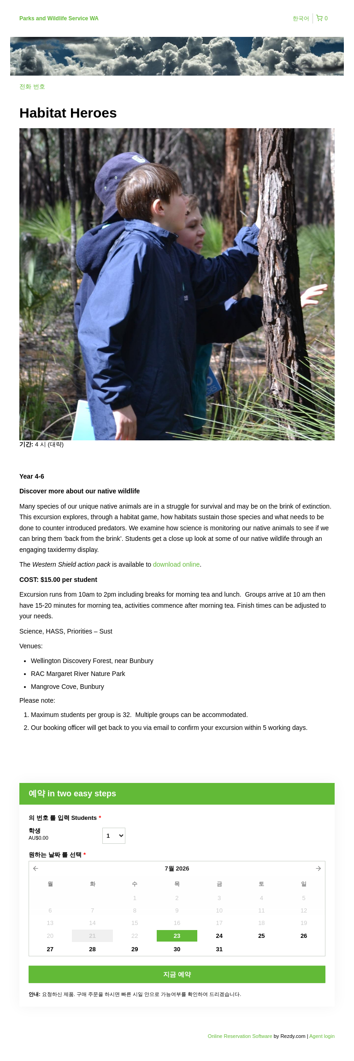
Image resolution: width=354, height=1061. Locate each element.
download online (176, 564)
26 (304, 935)
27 (50, 949)
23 (177, 935)
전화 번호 (32, 86)
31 (219, 949)
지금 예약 (177, 974)
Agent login (322, 1036)
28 (92, 949)
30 (177, 949)
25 (261, 935)
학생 (65, 834)
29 (134, 949)
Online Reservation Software (240, 1036)
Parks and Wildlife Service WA (59, 18)
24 (219, 935)
